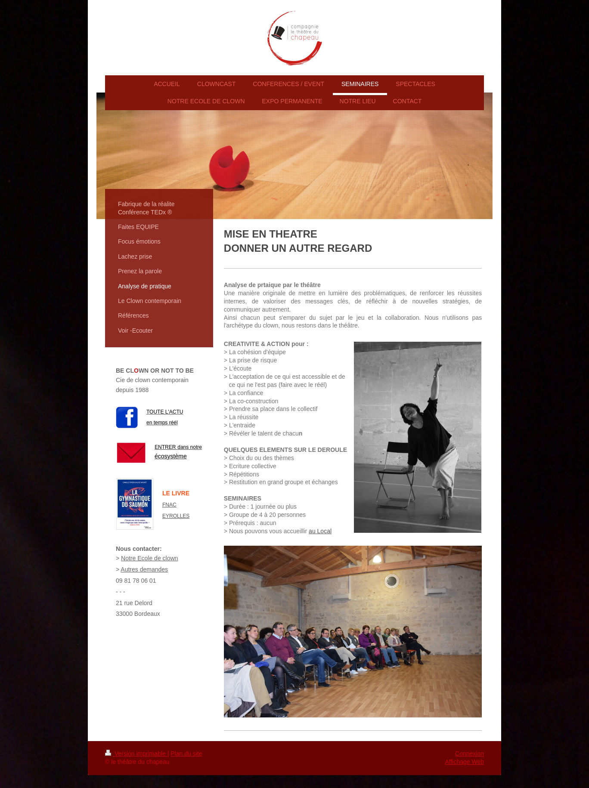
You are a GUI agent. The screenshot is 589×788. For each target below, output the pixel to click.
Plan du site (186, 753)
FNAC (169, 505)
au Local (320, 531)
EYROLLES (175, 516)
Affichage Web (464, 761)
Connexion (469, 753)
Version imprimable (136, 753)
